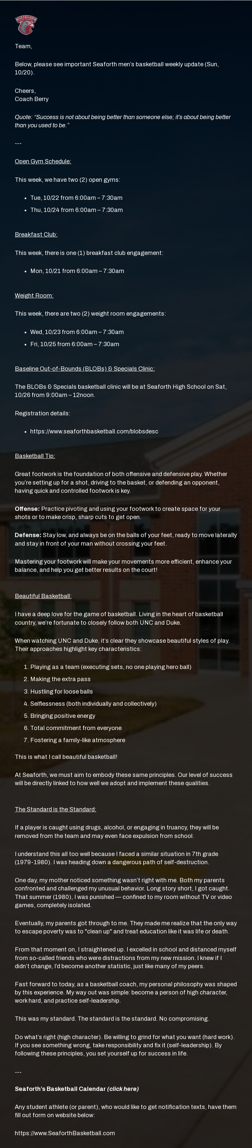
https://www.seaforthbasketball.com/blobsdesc (94, 431)
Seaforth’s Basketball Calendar (77, 1089)
